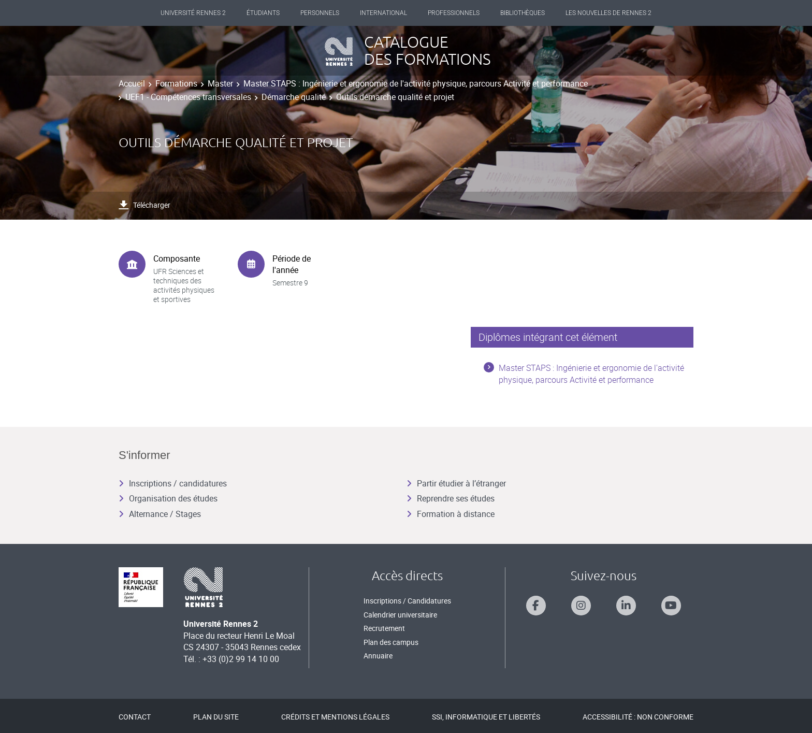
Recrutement (384, 628)
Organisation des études (168, 498)
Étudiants (263, 13)
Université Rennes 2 (193, 13)
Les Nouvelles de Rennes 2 (608, 13)
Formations (176, 83)
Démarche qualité (294, 97)
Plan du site (216, 717)
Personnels (319, 13)
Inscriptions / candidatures (173, 483)
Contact (135, 717)
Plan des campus (391, 642)
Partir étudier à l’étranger (456, 483)
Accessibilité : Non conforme (638, 717)
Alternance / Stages (160, 514)
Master (220, 83)
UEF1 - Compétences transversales (188, 97)
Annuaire (378, 655)
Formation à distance (451, 514)
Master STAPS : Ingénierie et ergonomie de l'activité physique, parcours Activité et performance (415, 83)
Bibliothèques (522, 13)
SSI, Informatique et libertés (486, 717)
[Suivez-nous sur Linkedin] (626, 605)
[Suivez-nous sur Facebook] (536, 605)
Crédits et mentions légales (335, 717)
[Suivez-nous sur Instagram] (581, 605)
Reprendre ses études (451, 498)
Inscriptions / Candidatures (407, 601)
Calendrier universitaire (400, 615)
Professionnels (454, 13)
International (383, 13)
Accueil (132, 83)
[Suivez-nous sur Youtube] (671, 605)
